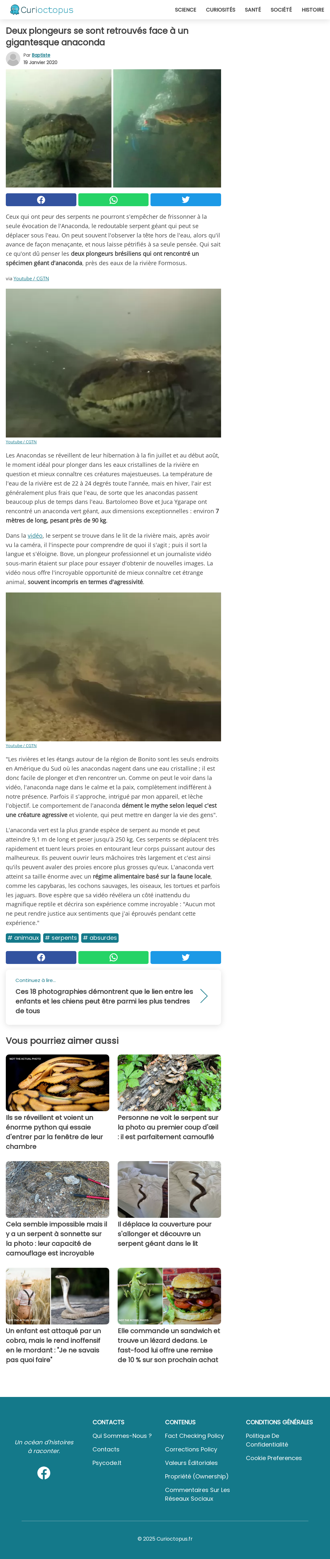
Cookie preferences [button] (274, 1458)
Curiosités (220, 10)
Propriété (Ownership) (197, 1476)
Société (281, 10)
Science (185, 10)
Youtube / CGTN (31, 278)
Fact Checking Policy (194, 1436)
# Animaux (23, 938)
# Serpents (61, 938)
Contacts (106, 1449)
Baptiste (41, 55)
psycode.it (106, 1463)
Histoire (313, 10)
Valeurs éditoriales (191, 1463)
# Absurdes (100, 938)
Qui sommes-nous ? (122, 1436)
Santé (253, 10)
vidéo (35, 535)
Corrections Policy (191, 1449)
